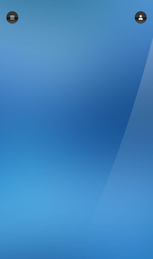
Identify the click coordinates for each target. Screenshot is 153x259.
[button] (141, 17)
